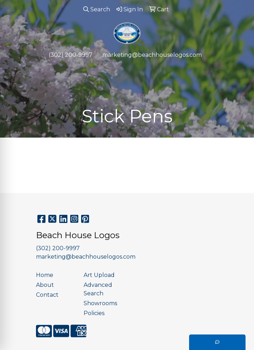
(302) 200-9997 (70, 55)
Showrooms (100, 303)
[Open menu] (240, 69)
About (45, 285)
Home (44, 275)
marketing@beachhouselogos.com (152, 55)
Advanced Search (98, 289)
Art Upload (99, 275)
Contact (47, 294)
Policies (94, 313)
